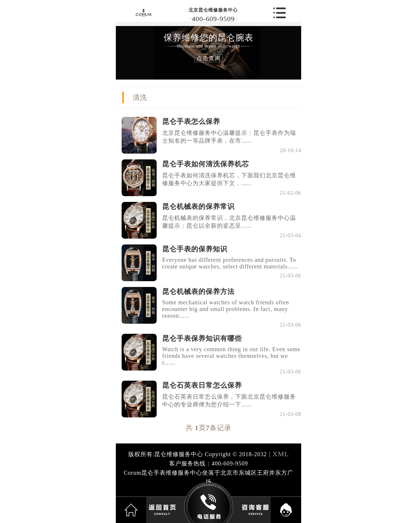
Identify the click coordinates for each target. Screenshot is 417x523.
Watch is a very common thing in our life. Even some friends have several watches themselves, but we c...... (231, 356)
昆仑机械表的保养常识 (198, 206)
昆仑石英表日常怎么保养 (202, 385)
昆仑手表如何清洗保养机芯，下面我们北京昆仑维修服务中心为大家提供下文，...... (229, 179)
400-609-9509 (213, 19)
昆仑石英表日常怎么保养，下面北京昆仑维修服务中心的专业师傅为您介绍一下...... (229, 400)
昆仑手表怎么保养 (191, 121)
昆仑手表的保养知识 (194, 249)
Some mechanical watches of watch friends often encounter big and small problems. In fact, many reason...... (225, 309)
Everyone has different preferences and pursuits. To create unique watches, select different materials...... (230, 263)
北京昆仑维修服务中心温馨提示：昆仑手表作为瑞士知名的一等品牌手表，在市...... (229, 137)
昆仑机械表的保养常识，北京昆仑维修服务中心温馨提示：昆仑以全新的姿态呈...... (229, 222)
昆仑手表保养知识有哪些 (202, 338)
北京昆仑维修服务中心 (213, 10)
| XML (278, 454)
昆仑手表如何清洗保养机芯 (205, 164)
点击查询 (208, 58)
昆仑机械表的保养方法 (198, 291)
